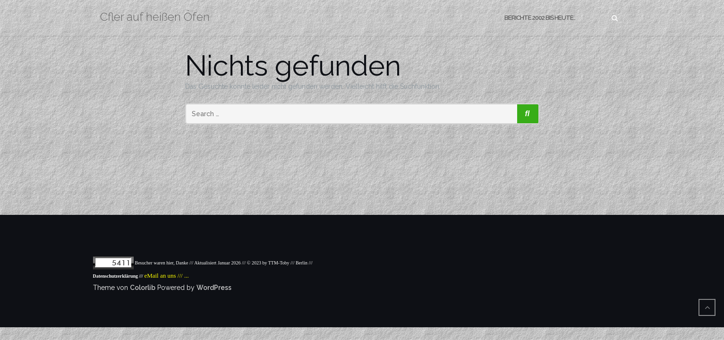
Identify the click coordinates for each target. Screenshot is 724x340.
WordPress (213, 287)
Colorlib (142, 287)
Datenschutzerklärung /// (119, 276)
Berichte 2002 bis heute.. (539, 17)
